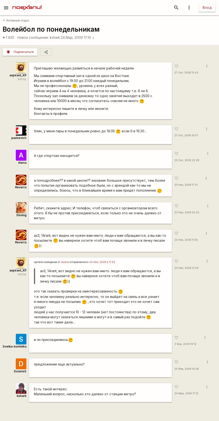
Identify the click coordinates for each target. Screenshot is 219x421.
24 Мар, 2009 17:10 (78, 37)
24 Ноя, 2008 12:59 (186, 268)
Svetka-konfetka (14, 346)
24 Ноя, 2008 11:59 (186, 239)
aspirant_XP (17, 75)
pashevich (18, 138)
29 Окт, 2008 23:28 (186, 160)
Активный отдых (16, 20)
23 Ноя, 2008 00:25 (186, 212)
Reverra (20, 187)
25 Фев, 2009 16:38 (186, 368)
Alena (22, 162)
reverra (65, 262)
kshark (55, 37)
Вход (207, 7)
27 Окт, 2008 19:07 (186, 135)
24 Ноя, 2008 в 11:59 (102, 262)
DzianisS (20, 371)
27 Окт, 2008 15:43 (186, 72)
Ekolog (21, 215)
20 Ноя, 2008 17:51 (186, 184)
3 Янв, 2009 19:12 (185, 344)
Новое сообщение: (33, 37)
